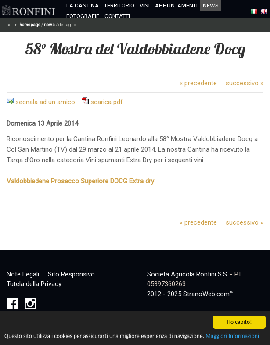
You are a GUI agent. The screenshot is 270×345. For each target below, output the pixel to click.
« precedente (198, 83)
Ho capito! (239, 323)
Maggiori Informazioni (232, 336)
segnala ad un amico (45, 102)
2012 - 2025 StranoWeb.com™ (190, 294)
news (49, 24)
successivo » (244, 83)
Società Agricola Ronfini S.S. (187, 274)
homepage (29, 24)
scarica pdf (106, 102)
